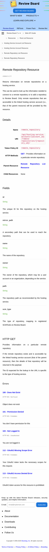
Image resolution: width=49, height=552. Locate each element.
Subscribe (42, 507)
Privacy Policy (20, 549)
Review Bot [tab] (43, 28)
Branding (44, 549)
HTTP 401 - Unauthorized (11, 438)
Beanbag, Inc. (26, 543)
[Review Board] (24, 4)
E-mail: (4, 507)
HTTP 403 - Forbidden (10, 418)
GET (23, 156)
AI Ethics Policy (33, 549)
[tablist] (24, 27)
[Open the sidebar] (3, 33)
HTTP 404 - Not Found (10, 399)
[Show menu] (20, 33)
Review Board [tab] (8, 28)
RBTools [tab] (20, 28)
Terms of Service (7, 549)
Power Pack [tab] (30, 28)
